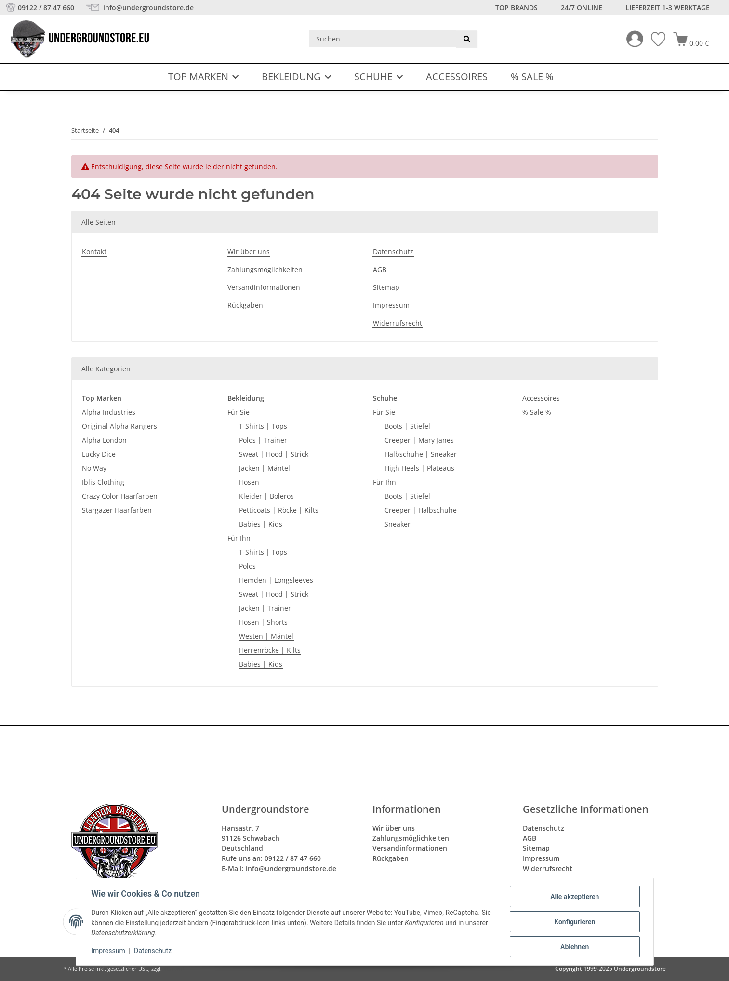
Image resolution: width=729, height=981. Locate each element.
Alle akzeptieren (574, 896)
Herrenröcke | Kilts (270, 649)
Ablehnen (574, 947)
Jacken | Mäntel (264, 468)
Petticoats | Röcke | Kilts (278, 510)
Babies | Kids (260, 524)
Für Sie (238, 412)
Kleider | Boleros (266, 496)
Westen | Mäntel (266, 635)
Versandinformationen (263, 287)
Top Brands (516, 7)
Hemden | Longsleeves (276, 580)
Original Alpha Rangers (119, 426)
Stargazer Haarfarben (117, 510)
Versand (173, 969)
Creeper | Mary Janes (419, 440)
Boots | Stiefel (407, 426)
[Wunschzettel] (654, 39)
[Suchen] (383, 38)
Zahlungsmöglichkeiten (265, 269)
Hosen (249, 482)
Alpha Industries (108, 412)
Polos (247, 566)
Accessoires (541, 398)
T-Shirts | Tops (263, 426)
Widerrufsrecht (397, 322)
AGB (379, 269)
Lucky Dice (99, 454)
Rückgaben (245, 305)
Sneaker (397, 524)
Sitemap (386, 287)
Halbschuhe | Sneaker (420, 454)
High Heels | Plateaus (419, 468)
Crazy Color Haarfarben (120, 496)
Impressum (108, 951)
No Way (94, 468)
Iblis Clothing (103, 482)
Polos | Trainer (263, 440)
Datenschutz (153, 951)
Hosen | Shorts (263, 622)
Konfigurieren (574, 922)
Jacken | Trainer (265, 608)
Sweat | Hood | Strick (273, 454)
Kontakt (94, 251)
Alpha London (104, 440)
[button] (631, 39)
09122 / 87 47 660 (46, 7)
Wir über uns (248, 251)
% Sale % (536, 412)
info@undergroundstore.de (147, 7)
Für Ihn (239, 538)
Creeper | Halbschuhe (420, 510)
